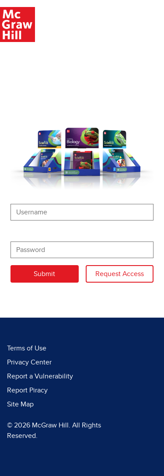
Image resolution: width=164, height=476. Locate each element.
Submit (44, 273)
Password (25, 232)
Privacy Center (29, 362)
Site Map (20, 404)
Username (26, 195)
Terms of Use (26, 348)
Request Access (124, 272)
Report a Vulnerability (40, 376)
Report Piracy (27, 390)
